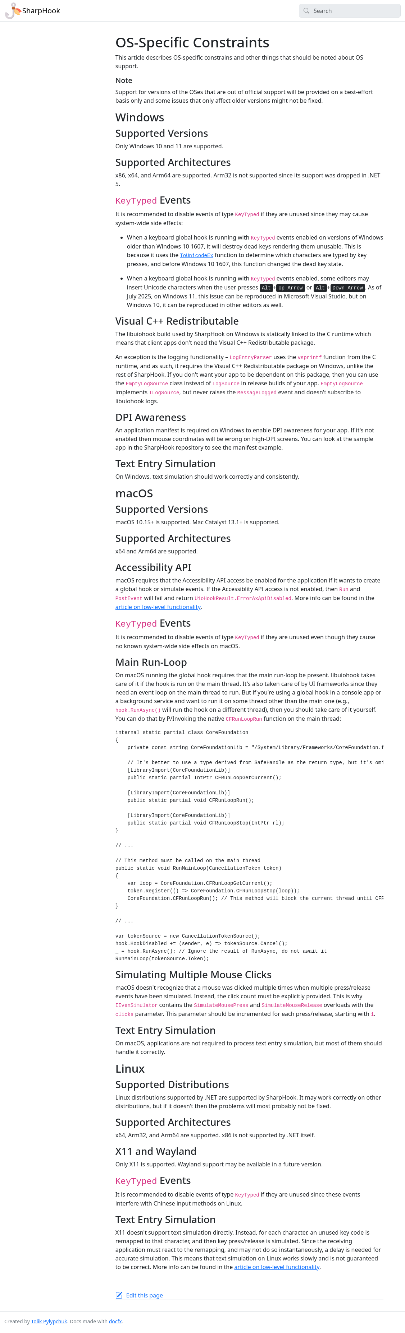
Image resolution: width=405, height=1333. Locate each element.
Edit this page (144, 1295)
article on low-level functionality (158, 607)
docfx (115, 1321)
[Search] (350, 11)
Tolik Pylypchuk (49, 1321)
